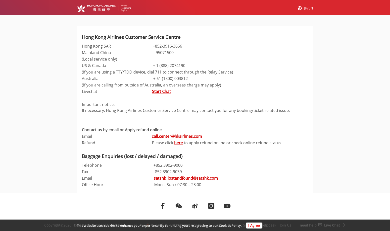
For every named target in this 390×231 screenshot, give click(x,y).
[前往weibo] (195, 206)
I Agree (254, 225)
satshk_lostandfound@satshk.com (186, 178)
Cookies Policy (230, 225)
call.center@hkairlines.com (177, 136)
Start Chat (161, 91)
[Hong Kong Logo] (104, 8)
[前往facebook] (163, 206)
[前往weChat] (179, 206)
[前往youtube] (227, 206)
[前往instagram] (211, 206)
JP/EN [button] (308, 8)
